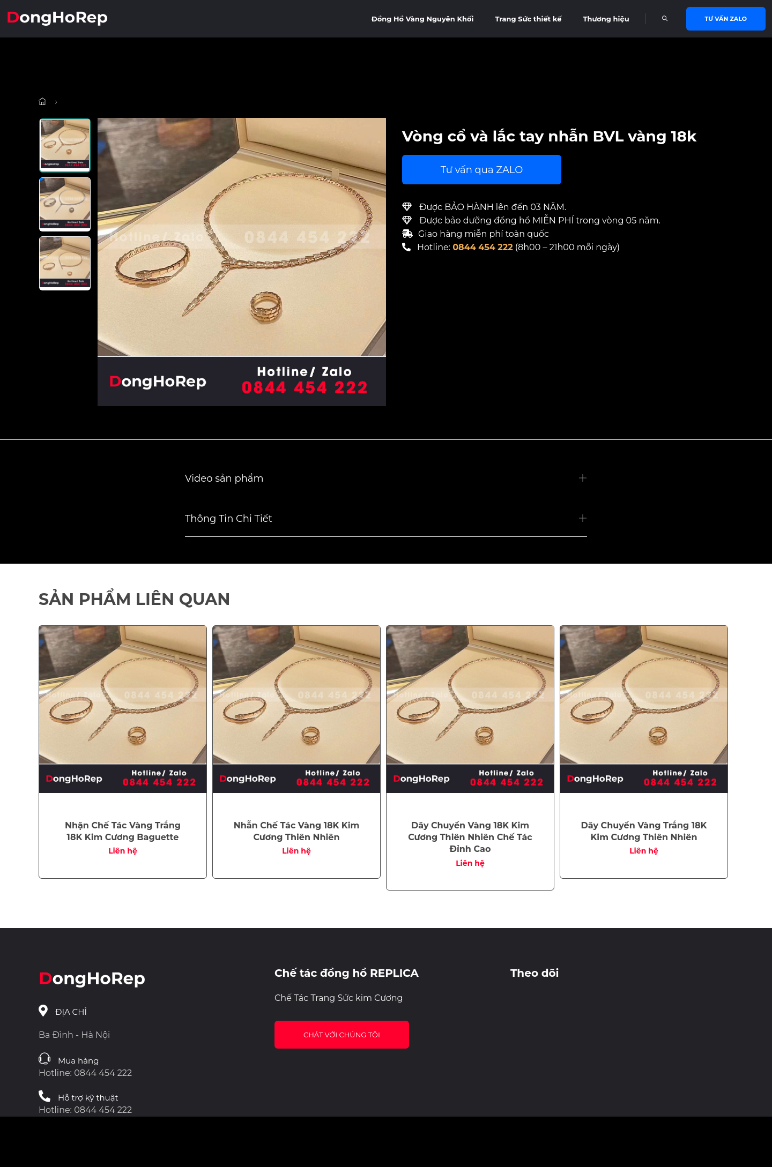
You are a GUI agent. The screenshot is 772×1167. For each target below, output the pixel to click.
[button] (386, 478)
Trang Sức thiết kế (528, 18)
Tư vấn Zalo (726, 19)
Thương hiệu (606, 18)
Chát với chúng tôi (341, 1034)
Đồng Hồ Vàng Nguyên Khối (423, 18)
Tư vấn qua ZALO (482, 170)
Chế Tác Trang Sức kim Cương (338, 998)
